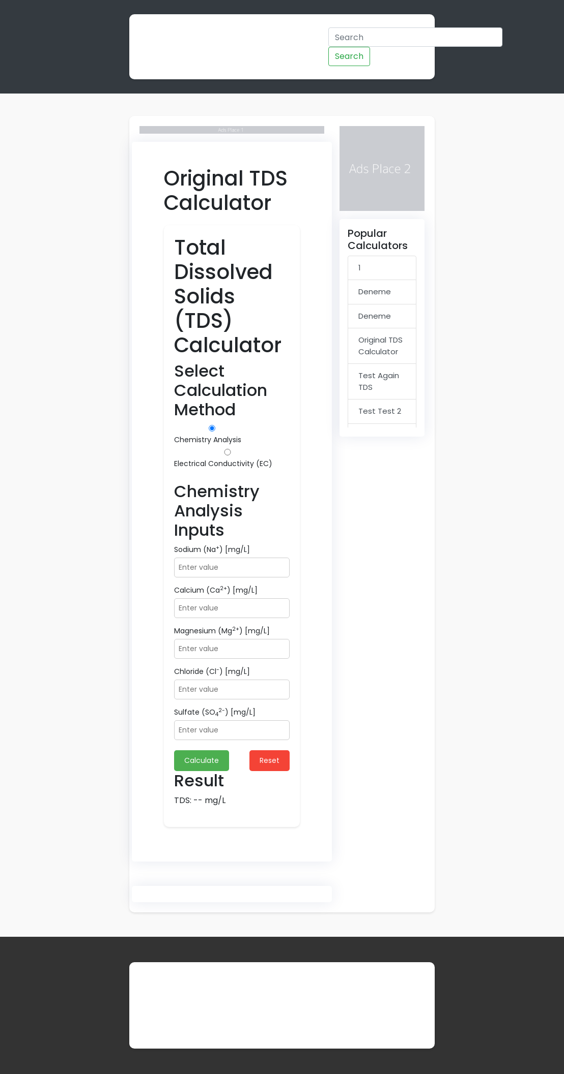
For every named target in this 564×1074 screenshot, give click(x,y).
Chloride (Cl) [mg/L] (212, 671)
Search (349, 56)
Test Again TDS (378, 381)
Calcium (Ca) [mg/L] (216, 590)
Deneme (374, 291)
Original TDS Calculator (380, 345)
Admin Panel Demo (311, 46)
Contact (191, 1020)
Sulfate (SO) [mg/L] (215, 712)
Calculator (166, 47)
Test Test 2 (379, 411)
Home (218, 34)
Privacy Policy (245, 1020)
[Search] (415, 37)
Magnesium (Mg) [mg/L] (222, 631)
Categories (261, 34)
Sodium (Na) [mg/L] (212, 549)
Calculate (201, 760)
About (151, 1020)
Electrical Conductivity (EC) (227, 459)
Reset (269, 760)
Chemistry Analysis (212, 435)
